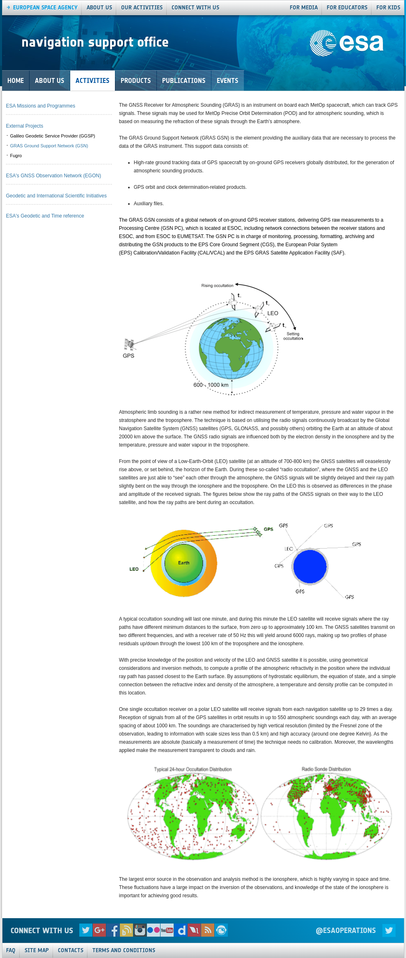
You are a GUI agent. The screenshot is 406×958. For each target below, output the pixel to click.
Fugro (16, 155)
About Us (49, 81)
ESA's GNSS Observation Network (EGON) (53, 176)
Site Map (37, 950)
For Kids (388, 7)
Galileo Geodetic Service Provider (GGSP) (52, 135)
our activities (142, 7)
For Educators (347, 7)
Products (136, 81)
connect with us (195, 7)
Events (228, 81)
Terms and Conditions (123, 950)
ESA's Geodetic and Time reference (45, 216)
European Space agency (45, 7)
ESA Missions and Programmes (41, 106)
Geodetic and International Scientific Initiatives (56, 196)
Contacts (70, 950)
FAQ (11, 950)
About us (99, 7)
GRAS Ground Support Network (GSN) (49, 145)
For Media (304, 7)
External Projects (25, 126)
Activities (93, 81)
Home (15, 81)
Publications (184, 81)
